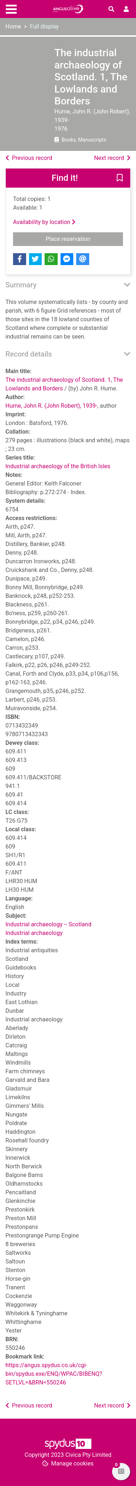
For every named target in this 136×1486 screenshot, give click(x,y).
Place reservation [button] (84, 238)
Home (13, 26)
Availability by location (44, 222)
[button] (119, 178)
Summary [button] (21, 285)
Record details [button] (28, 354)
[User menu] (126, 9)
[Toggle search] (111, 9)
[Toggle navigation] (11, 8)
